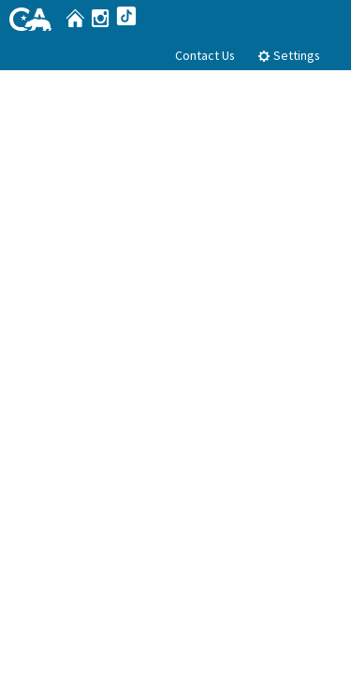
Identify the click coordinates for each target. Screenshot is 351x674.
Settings (288, 55)
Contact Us (205, 55)
